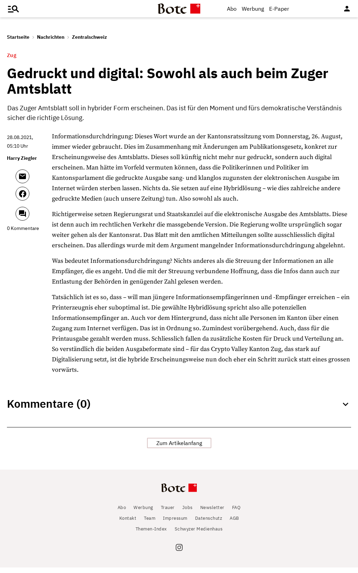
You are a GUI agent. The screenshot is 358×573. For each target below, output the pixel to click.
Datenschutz (208, 524)
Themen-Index (151, 534)
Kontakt (128, 524)
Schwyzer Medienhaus (199, 534)
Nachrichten (50, 37)
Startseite (18, 37)
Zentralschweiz (89, 37)
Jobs (187, 513)
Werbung (253, 8)
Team (149, 524)
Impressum (175, 524)
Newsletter (212, 513)
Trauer (168, 513)
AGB (234, 524)
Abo (232, 8)
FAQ (236, 513)
